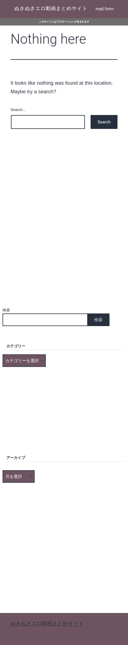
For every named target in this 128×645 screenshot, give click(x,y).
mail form (105, 8)
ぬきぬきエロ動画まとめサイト (50, 8)
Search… (18, 110)
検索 (6, 310)
